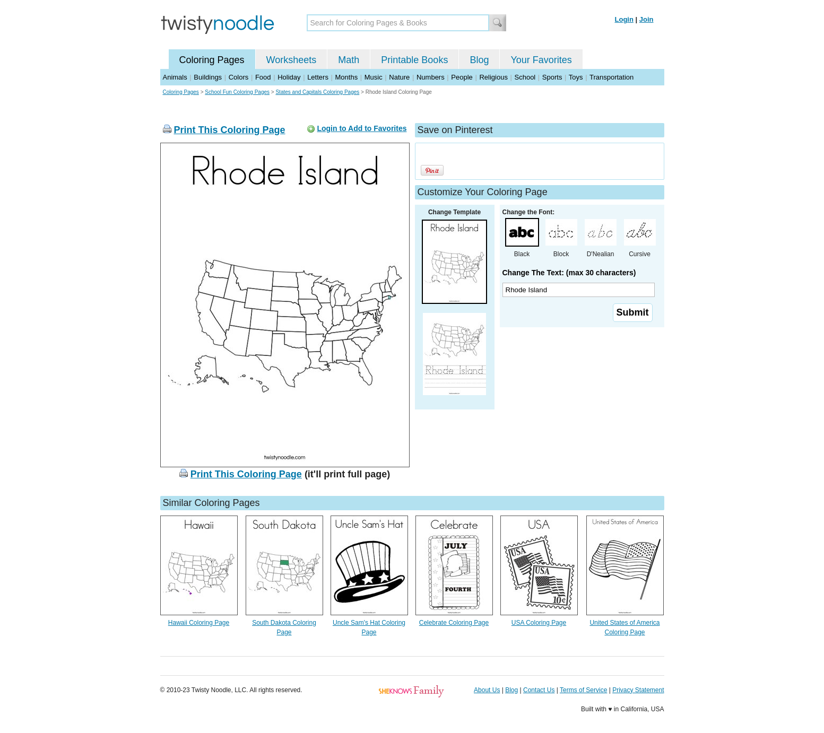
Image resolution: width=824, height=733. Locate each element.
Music (374, 77)
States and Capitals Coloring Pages (317, 92)
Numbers (431, 77)
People (461, 77)
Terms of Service (583, 690)
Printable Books (414, 60)
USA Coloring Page (538, 622)
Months (346, 77)
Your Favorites (540, 60)
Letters (317, 77)
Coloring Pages (212, 60)
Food (263, 77)
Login (624, 19)
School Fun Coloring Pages (237, 92)
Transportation (611, 77)
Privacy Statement (638, 690)
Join (646, 19)
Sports (552, 77)
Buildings (208, 77)
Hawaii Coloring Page (198, 622)
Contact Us (538, 690)
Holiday (288, 77)
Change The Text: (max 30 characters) (569, 272)
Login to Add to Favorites (361, 128)
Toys (576, 77)
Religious (493, 77)
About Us (487, 690)
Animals (175, 77)
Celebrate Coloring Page (454, 622)
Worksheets (291, 60)
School (525, 77)
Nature (399, 77)
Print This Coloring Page (229, 130)
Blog (479, 60)
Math (348, 60)
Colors (239, 77)
